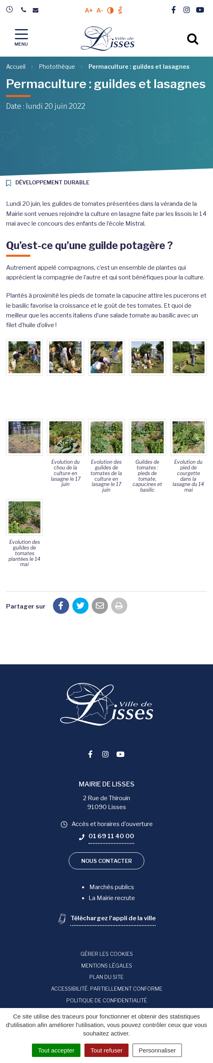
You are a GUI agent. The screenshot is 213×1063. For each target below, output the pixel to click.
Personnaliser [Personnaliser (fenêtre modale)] (157, 1050)
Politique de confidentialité (106, 1000)
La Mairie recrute (112, 898)
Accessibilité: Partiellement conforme (106, 988)
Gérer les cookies (106, 954)
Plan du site (106, 977)
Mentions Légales (106, 965)
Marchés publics (111, 887)
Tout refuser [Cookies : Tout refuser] (106, 1050)
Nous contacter (106, 861)
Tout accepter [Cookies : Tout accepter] (56, 1050)
